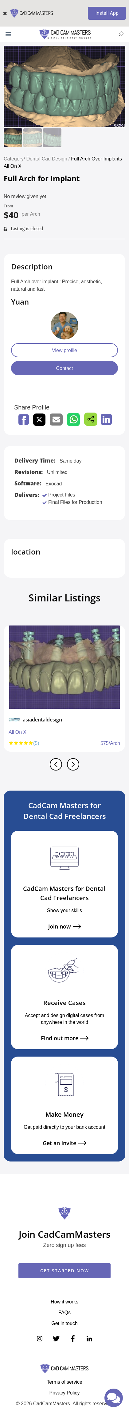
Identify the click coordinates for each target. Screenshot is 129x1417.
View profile (64, 350)
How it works (64, 1301)
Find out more (64, 1038)
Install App (107, 13)
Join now (64, 926)
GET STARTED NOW (64, 1271)
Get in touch (64, 1323)
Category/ (14, 158)
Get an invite (64, 1143)
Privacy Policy (64, 1392)
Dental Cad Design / (48, 158)
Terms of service (64, 1381)
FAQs (64, 1312)
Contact (64, 368)
